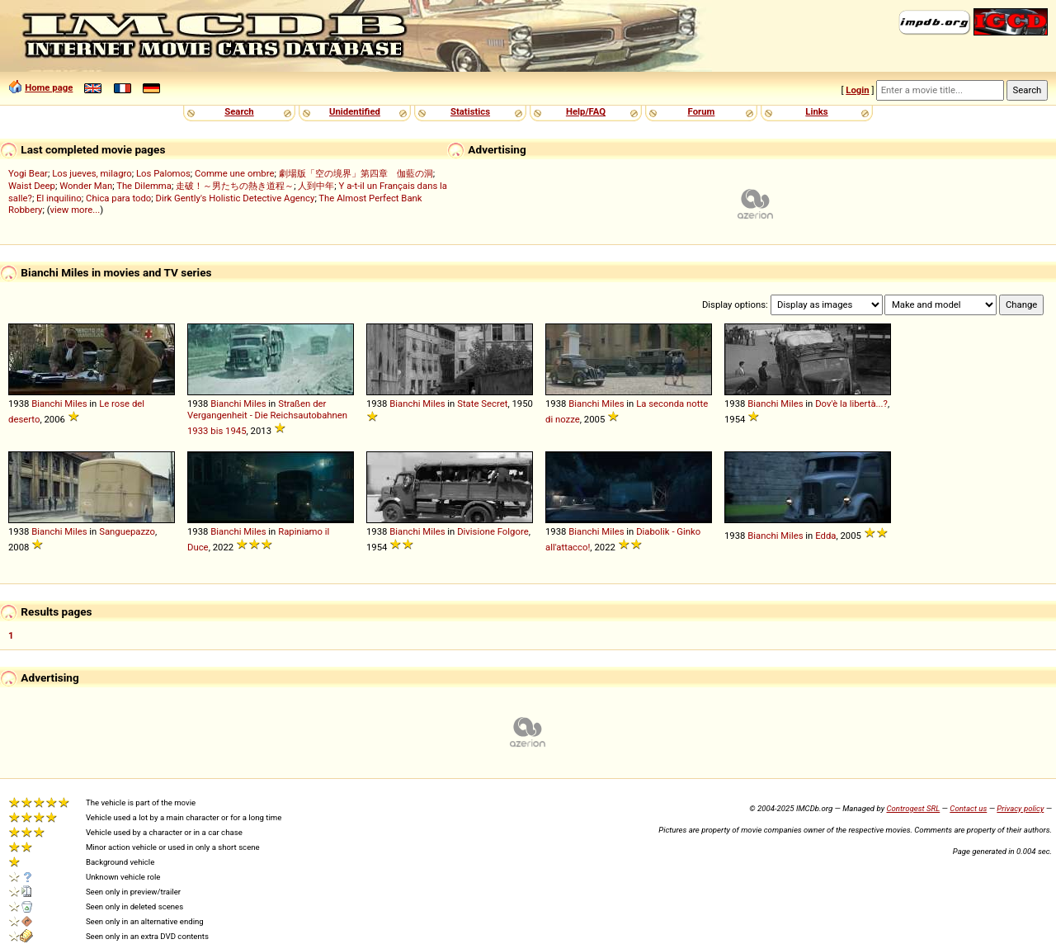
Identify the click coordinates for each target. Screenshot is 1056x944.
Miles (75, 403)
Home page (49, 87)
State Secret (482, 403)
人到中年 (316, 185)
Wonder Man (85, 185)
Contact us (968, 808)
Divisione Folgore (493, 531)
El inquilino (59, 198)
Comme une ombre (234, 173)
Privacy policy (1020, 808)
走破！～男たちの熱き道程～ (235, 185)
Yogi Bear (28, 173)
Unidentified (354, 111)
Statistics (470, 111)
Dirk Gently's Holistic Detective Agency (235, 198)
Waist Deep (31, 185)
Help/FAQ (586, 111)
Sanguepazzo (127, 531)
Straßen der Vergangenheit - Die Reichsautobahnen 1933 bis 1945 (267, 417)
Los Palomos (163, 173)
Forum (701, 111)
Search (238, 111)
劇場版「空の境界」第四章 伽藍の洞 (356, 173)
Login (857, 90)
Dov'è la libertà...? (851, 403)
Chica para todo (118, 198)
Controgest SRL (913, 808)
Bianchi (46, 403)
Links (816, 111)
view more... (75, 209)
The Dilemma (144, 185)
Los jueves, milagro (92, 173)
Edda (825, 535)
